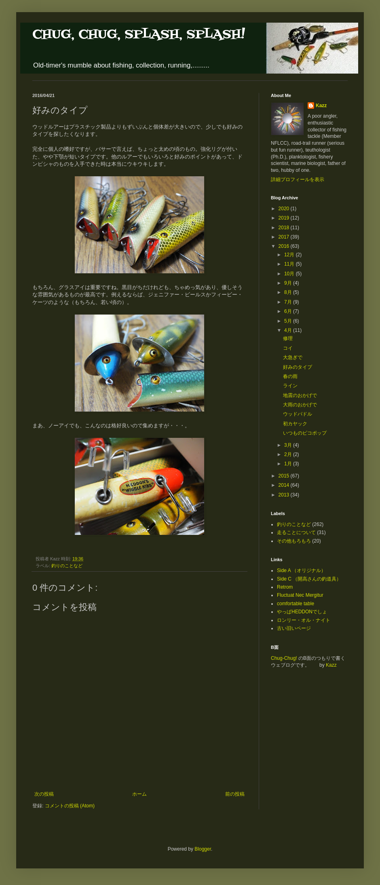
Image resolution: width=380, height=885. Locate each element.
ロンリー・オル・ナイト (303, 620)
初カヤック (295, 424)
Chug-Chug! (284, 658)
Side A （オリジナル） (301, 570)
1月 (288, 464)
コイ (288, 348)
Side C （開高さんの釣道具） (309, 579)
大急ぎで (292, 357)
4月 (288, 330)
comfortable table (295, 603)
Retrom (285, 587)
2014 (285, 485)
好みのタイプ (297, 367)
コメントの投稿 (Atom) (70, 806)
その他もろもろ (294, 541)
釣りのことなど (66, 565)
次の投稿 (44, 794)
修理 (288, 338)
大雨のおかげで (300, 405)
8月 (288, 292)
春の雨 (290, 376)
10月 (290, 274)
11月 (290, 264)
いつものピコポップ (305, 433)
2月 (288, 454)
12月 (290, 255)
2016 (285, 246)
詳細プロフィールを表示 (297, 179)
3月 (288, 445)
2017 (285, 237)
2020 (285, 208)
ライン (290, 386)
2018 (285, 227)
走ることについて (296, 532)
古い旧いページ (294, 628)
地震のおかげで (300, 395)
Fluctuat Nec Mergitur (300, 595)
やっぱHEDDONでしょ (302, 612)
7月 (288, 302)
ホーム (139, 794)
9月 (288, 283)
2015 (285, 476)
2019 (285, 218)
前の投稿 (235, 794)
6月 (288, 311)
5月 (288, 321)
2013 (285, 495)
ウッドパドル (297, 414)
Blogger (202, 849)
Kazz (321, 105)
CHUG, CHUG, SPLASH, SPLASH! (138, 34)
